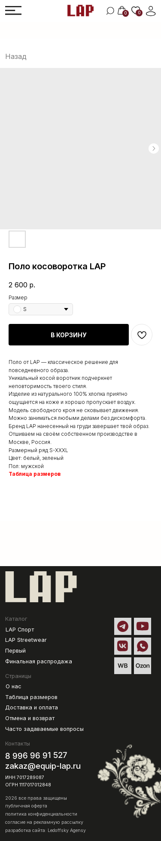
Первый (15, 650)
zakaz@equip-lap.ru (43, 766)
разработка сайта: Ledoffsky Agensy (45, 830)
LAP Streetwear (26, 640)
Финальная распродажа (38, 661)
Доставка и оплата (31, 707)
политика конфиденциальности (41, 814)
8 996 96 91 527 (36, 755)
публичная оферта (26, 806)
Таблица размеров (35, 474)
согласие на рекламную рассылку (44, 822)
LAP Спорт (20, 629)
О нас (13, 686)
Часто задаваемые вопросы (44, 729)
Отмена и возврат (30, 718)
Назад (16, 56)
